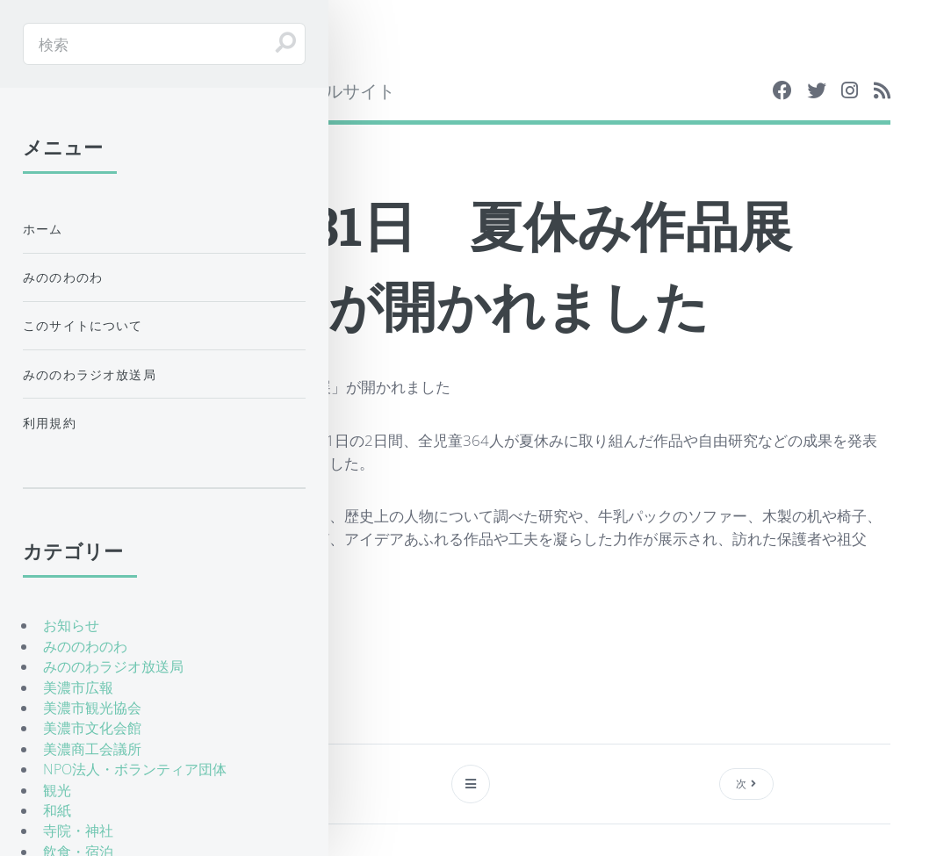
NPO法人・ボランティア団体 (135, 769)
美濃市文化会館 (92, 727)
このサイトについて (83, 325)
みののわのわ (63, 277)
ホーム (43, 228)
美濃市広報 (78, 687)
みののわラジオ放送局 (89, 374)
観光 (57, 790)
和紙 (57, 810)
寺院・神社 (78, 830)
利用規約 (49, 422)
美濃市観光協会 (92, 707)
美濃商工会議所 (92, 749)
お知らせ (71, 625)
